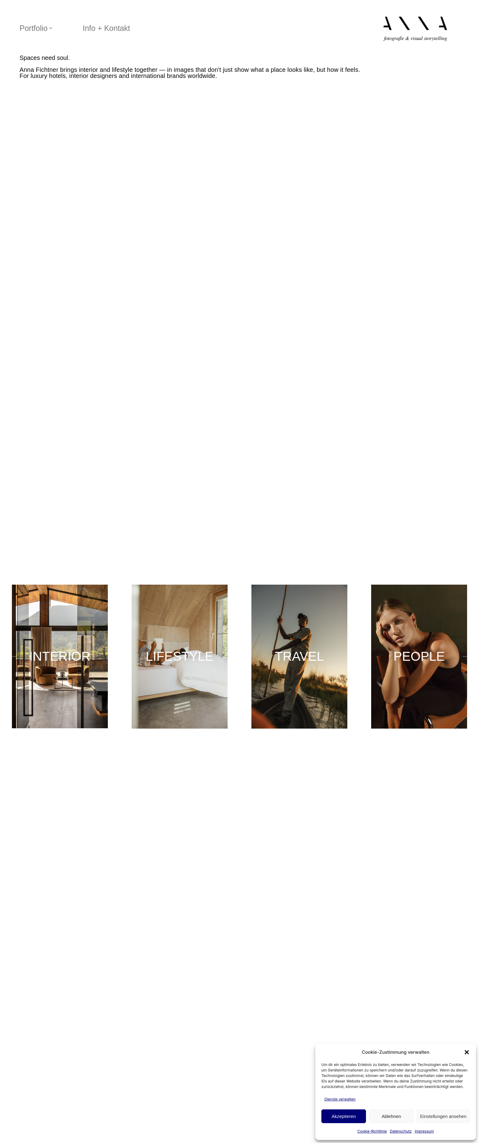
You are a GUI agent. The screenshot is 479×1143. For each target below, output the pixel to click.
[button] (467, 1052)
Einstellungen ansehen (443, 1116)
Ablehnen (391, 1116)
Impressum (424, 1131)
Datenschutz (400, 1131)
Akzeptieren (343, 1116)
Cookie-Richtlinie (372, 1131)
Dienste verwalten (340, 1099)
